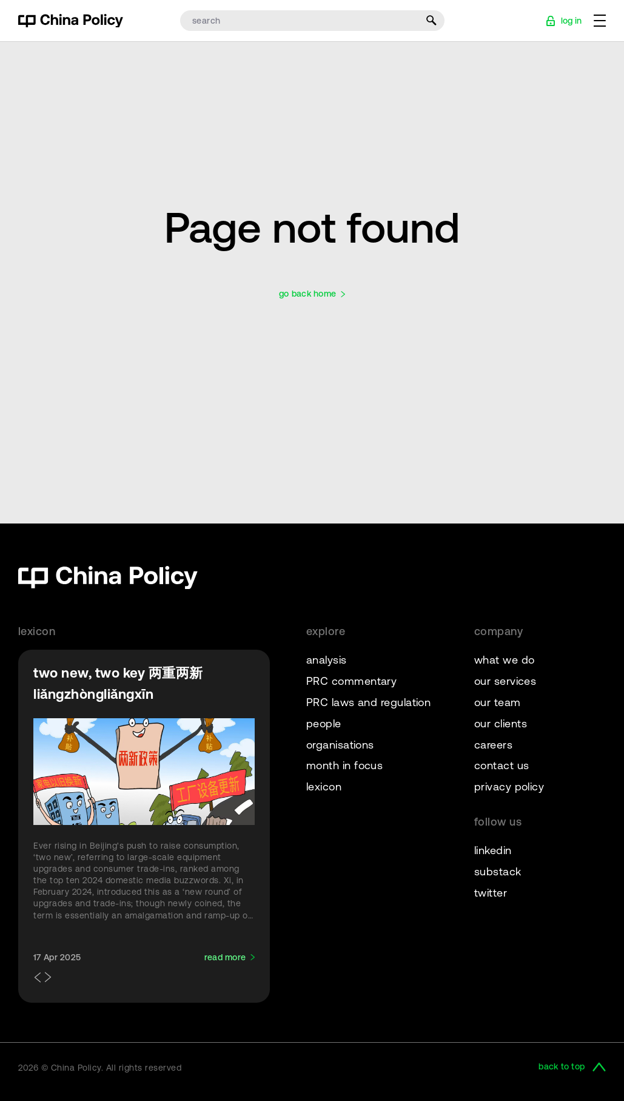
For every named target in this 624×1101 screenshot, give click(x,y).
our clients (500, 723)
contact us (501, 765)
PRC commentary (351, 681)
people (323, 723)
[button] (35, 978)
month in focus (344, 765)
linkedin (493, 850)
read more (225, 957)
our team (497, 702)
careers (493, 744)
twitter (490, 892)
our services (505, 681)
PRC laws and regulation (368, 702)
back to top (561, 1066)
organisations (340, 744)
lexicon (323, 786)
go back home (307, 293)
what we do (504, 659)
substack (498, 871)
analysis (326, 659)
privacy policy (509, 786)
